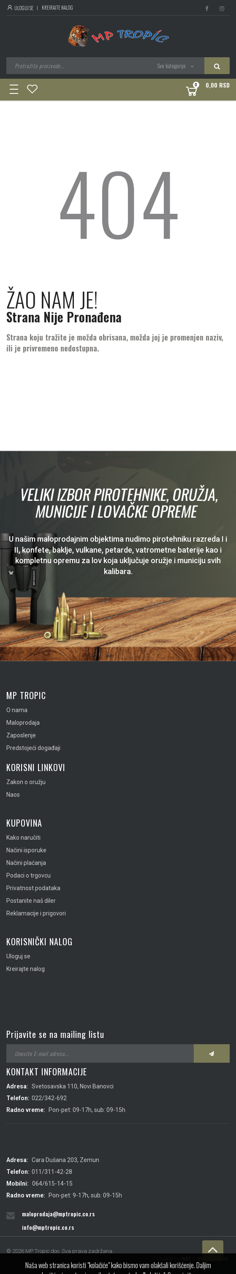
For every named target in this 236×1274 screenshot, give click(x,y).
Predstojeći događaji (33, 748)
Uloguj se (19, 8)
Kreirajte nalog (57, 7)
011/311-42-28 (52, 1171)
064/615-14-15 (52, 1183)
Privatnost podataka (33, 888)
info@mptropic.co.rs (48, 1227)
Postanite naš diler (31, 900)
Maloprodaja (23, 722)
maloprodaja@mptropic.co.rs (58, 1213)
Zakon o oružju (26, 782)
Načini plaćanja (26, 862)
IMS (186, 1258)
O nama (16, 710)
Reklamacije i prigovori (36, 913)
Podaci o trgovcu (28, 875)
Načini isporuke (26, 850)
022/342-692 (49, 1098)
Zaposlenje (21, 735)
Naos (13, 794)
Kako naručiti (23, 837)
